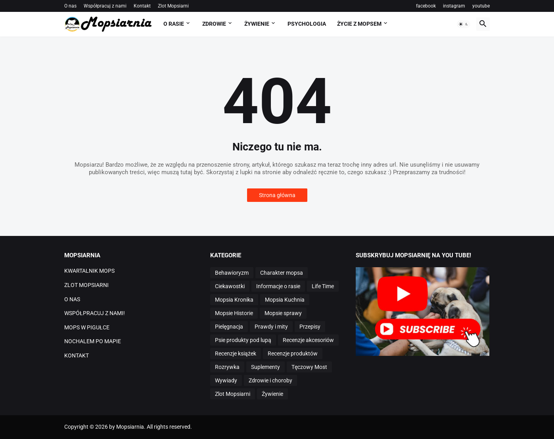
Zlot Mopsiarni (173, 6)
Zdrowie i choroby (270, 380)
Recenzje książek (235, 353)
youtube (481, 6)
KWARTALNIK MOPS (89, 271)
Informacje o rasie (278, 286)
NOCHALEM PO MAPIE (92, 341)
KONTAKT (76, 355)
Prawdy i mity (271, 326)
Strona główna (277, 195)
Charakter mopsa (281, 273)
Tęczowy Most (309, 367)
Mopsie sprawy (283, 313)
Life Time (323, 286)
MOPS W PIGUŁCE (86, 327)
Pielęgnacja (229, 326)
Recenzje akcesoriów (308, 340)
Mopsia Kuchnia (285, 299)
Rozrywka (227, 367)
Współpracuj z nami (105, 6)
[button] (463, 24)
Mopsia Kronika (234, 299)
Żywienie (272, 394)
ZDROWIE (214, 24)
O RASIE (173, 24)
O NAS (72, 299)
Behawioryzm (232, 273)
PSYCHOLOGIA (307, 24)
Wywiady (226, 380)
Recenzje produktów (293, 353)
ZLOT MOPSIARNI (86, 285)
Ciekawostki (230, 286)
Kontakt (142, 6)
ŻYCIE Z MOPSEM (359, 24)
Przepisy (309, 326)
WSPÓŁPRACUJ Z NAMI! (94, 313)
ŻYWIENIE (256, 24)
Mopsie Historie (234, 313)
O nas (70, 6)
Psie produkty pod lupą (243, 340)
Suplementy (265, 367)
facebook (426, 6)
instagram (454, 6)
